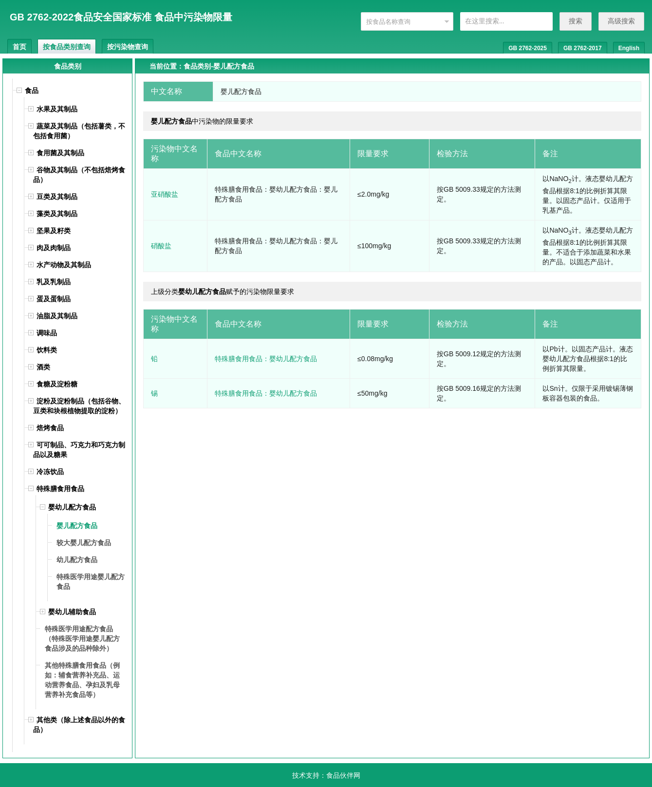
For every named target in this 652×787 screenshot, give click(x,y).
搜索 (575, 21)
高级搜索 (621, 21)
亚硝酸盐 (164, 194)
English (628, 48)
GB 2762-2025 (527, 48)
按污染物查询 (127, 47)
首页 (19, 47)
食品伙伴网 (343, 775)
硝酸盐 (161, 246)
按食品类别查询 (67, 47)
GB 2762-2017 (582, 48)
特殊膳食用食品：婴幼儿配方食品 (266, 359)
